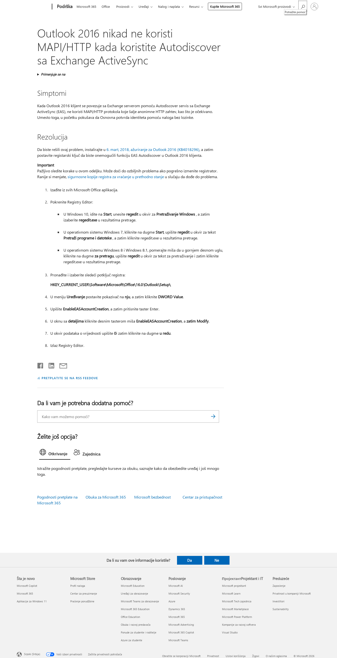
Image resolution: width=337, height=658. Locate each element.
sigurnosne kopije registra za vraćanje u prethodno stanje (116, 176)
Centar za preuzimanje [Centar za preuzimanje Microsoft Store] (83, 593)
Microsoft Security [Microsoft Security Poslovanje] (179, 593)
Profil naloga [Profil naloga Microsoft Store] (77, 586)
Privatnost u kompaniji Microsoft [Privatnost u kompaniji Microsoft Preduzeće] (292, 593)
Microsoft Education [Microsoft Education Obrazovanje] (132, 586)
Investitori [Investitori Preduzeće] (278, 601)
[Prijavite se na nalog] (314, 6)
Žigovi (255, 656)
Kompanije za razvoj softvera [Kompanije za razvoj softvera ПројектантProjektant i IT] (239, 624)
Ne (216, 560)
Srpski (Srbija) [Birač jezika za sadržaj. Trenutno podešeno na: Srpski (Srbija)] (32, 654)
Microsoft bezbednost (152, 497)
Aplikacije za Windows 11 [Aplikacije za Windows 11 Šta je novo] (32, 601)
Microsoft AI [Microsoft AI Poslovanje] (175, 586)
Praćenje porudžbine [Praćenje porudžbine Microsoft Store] (82, 601)
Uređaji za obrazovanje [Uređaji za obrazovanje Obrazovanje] (134, 593)
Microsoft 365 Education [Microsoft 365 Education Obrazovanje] (135, 609)
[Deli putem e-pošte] (61, 364)
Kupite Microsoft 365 (225, 6)
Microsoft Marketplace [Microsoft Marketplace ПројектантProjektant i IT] (235, 609)
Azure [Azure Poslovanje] (171, 601)
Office (106, 6)
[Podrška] (64, 6)
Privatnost (213, 656)
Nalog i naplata (169, 6)
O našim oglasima (276, 656)
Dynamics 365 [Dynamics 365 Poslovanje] (176, 609)
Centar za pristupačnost (202, 497)
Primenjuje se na (53, 74)
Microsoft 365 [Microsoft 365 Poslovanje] (176, 617)
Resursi (194, 6)
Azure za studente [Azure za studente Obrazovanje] (131, 640)
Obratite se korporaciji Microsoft (181, 656)
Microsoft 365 (86, 6)
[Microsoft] (33, 6)
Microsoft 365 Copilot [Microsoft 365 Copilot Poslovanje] (181, 632)
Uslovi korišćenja (236, 656)
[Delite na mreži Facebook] (40, 364)
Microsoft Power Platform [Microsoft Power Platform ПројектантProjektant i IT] (237, 617)
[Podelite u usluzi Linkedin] (49, 364)
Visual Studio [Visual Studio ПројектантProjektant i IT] (230, 632)
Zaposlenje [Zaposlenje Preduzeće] (279, 586)
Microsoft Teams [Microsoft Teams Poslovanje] (178, 640)
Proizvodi (122, 6)
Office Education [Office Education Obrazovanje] (130, 617)
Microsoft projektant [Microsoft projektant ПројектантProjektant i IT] (234, 586)
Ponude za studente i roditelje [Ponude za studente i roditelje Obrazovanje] (138, 632)
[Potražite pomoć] (302, 6)
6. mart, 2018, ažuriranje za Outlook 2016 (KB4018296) (152, 149)
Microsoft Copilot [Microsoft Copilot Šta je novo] (27, 586)
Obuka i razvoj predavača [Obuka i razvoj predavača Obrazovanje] (136, 624)
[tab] (54, 453)
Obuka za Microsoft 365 (106, 497)
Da (189, 560)
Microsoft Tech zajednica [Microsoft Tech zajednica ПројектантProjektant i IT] (236, 601)
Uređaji (144, 6)
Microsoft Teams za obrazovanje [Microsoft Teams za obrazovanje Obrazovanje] (140, 601)
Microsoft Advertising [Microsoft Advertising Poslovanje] (181, 624)
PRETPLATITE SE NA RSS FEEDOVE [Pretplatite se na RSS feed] (70, 378)
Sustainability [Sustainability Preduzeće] (281, 609)
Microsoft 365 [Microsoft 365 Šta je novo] (25, 593)
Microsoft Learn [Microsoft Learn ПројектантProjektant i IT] (231, 593)
